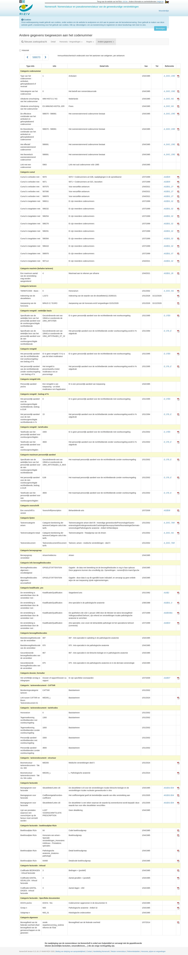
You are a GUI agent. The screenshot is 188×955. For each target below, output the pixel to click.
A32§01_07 (168, 253)
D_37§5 (167, 315)
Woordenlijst (164, 11)
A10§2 (166, 593)
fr (23, 2)
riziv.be (125, 1)
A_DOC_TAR (169, 523)
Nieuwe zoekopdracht (34, 41)
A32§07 (167, 678)
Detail (53, 42)
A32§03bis (168, 613)
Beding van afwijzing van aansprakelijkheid (71, 951)
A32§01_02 (168, 201)
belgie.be (160, 1)
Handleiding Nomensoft (101, 951)
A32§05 (167, 177)
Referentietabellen (133, 951)
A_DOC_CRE (169, 76)
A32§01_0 (168, 603)
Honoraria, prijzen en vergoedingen (153, 951)
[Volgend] (46, 57)
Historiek (24, 50)
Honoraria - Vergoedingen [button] (70, 42)
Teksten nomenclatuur (118, 951)
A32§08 (167, 510)
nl (20, 2)
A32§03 (167, 623)
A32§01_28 (168, 273)
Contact (89, 951)
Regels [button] (90, 42)
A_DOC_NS (169, 99)
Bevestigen (160, 28)
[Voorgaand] (27, 57)
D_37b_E (167, 331)
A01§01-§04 (169, 788)
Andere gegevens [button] (106, 42)
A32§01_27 (168, 187)
